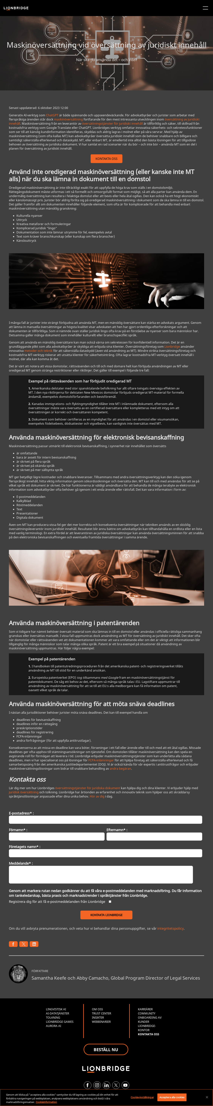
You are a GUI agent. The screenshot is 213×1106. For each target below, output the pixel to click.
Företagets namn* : (24, 846)
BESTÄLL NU (106, 1049)
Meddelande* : (21, 863)
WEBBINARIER (101, 1022)
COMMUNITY (146, 1013)
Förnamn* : (18, 830)
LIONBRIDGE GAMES (59, 1022)
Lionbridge (172, 346)
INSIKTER (98, 1017)
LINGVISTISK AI (56, 1009)
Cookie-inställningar (142, 1097)
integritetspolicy (170, 928)
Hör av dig (97, 796)
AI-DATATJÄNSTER (57, 1013)
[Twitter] (116, 1085)
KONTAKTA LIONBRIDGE (106, 915)
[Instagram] (97, 1085)
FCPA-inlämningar (101, 760)
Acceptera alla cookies (172, 1097)
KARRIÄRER (145, 1009)
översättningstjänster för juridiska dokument (87, 788)
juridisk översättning (24, 792)
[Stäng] (207, 1097)
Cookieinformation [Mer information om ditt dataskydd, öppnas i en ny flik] (46, 1102)
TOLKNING (53, 1017)
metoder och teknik (38, 351)
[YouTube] (125, 1085)
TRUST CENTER (101, 1013)
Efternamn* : (116, 830)
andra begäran (120, 768)
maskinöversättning (68, 119)
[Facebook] (87, 1085)
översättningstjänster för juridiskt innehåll (112, 123)
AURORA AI (53, 1026)
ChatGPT (52, 115)
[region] (106, 1097)
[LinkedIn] (106, 1085)
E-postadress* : (21, 813)
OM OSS (97, 1009)
